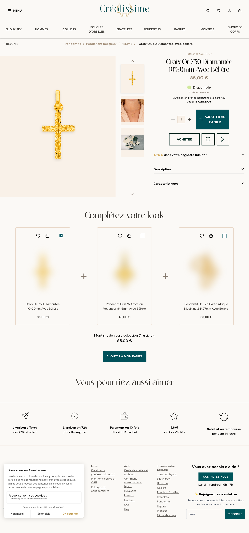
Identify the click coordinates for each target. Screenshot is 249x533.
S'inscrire (235, 514)
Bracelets (163, 497)
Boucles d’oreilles (168, 492)
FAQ (126, 504)
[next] (132, 194)
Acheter (184, 139)
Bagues (161, 506)
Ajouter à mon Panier (125, 356)
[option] (132, 80)
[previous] (132, 60)
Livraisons (130, 491)
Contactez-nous (215, 476)
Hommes (162, 483)
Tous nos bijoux (167, 474)
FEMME (127, 44)
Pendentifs (73, 44)
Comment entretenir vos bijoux (133, 482)
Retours (129, 495)
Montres (162, 510)
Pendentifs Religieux (101, 44)
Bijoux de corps (166, 515)
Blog (126, 509)
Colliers (161, 487)
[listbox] (132, 128)
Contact (129, 500)
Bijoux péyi (163, 478)
